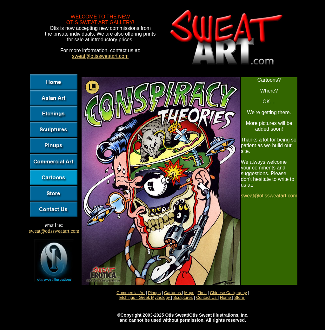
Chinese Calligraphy (228, 292)
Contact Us (207, 297)
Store (239, 297)
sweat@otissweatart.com (100, 56)
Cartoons (173, 292)
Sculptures (183, 297)
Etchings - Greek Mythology (145, 297)
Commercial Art (130, 292)
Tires (201, 292)
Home (226, 297)
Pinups (154, 292)
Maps (189, 292)
